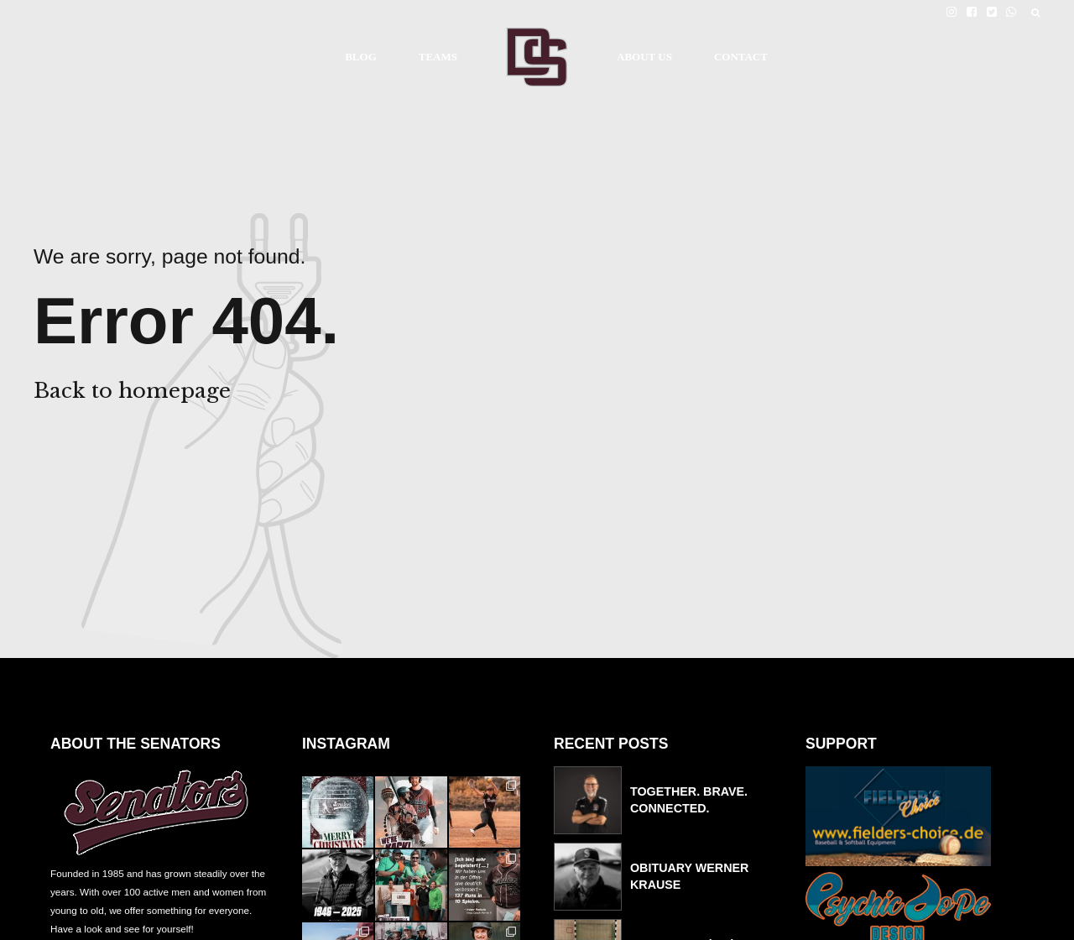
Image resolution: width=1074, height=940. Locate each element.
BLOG (361, 56)
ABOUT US (644, 56)
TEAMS (438, 56)
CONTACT (741, 56)
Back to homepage (132, 391)
